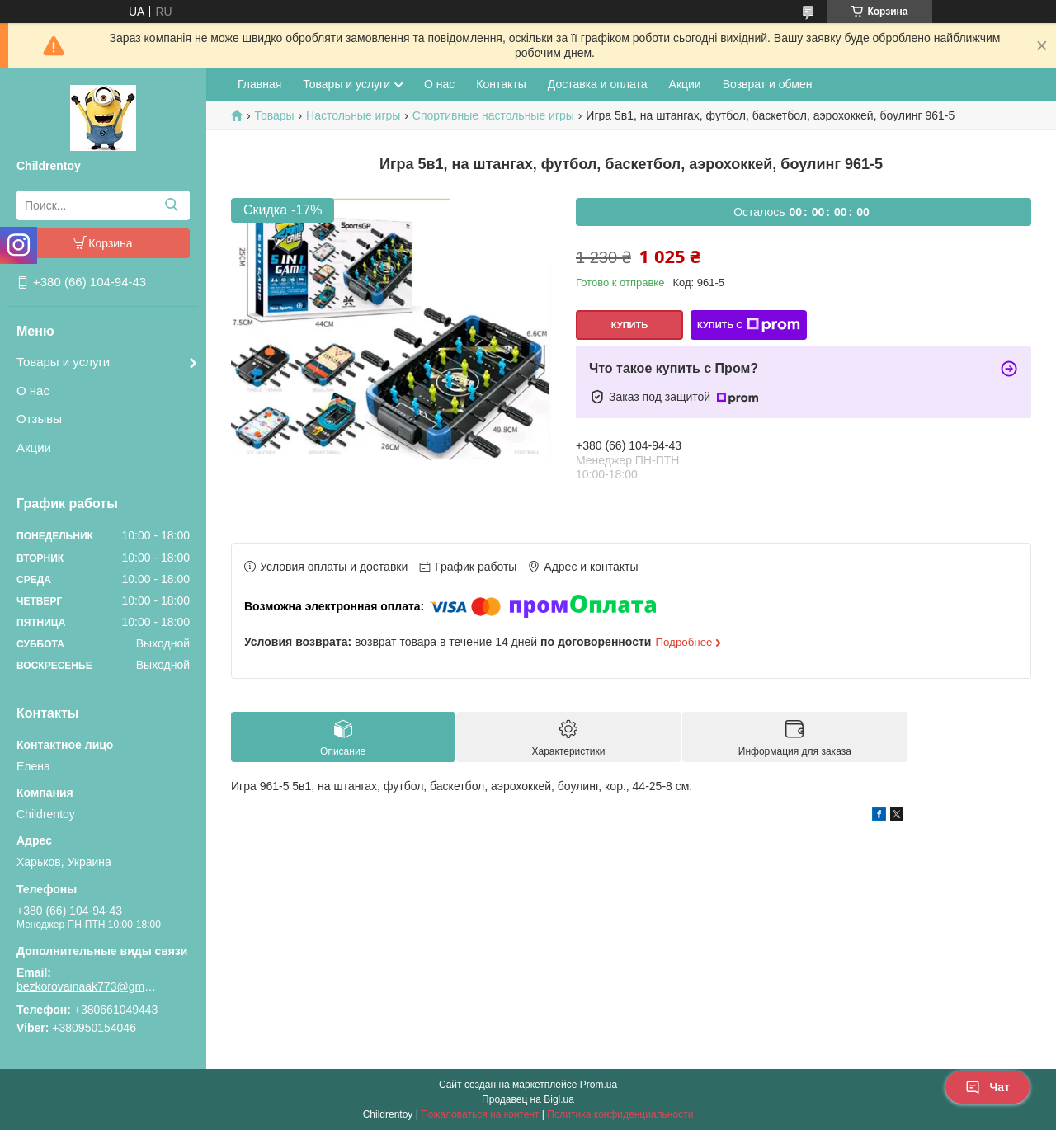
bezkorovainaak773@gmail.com (86, 986)
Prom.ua (598, 1084)
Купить (629, 325)
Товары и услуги (63, 362)
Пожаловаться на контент (480, 1114)
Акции (33, 447)
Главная (259, 84)
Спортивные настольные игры (493, 115)
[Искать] (171, 205)
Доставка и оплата (598, 84)
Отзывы (39, 419)
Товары (274, 115)
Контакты (501, 84)
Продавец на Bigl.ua (528, 1099)
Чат (987, 1087)
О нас (33, 391)
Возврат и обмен (768, 84)
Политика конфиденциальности (620, 1114)
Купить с (748, 325)
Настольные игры (353, 115)
